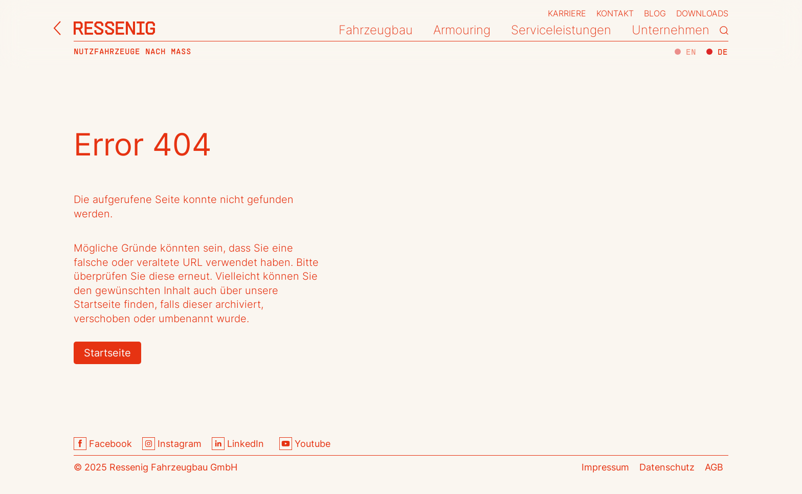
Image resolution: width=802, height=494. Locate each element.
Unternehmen (670, 30)
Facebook (103, 443)
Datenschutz (667, 467)
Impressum (605, 467)
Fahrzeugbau (376, 30)
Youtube (304, 443)
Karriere (567, 13)
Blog (655, 13)
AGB (714, 467)
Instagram (172, 443)
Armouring (462, 30)
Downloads (702, 13)
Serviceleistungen (561, 30)
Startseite (107, 353)
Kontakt (615, 13)
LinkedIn (238, 443)
